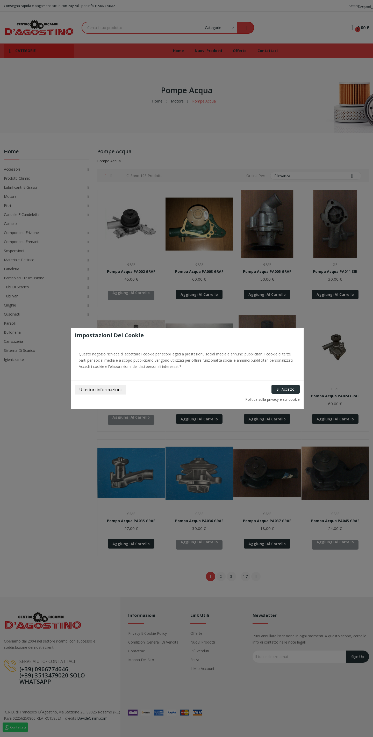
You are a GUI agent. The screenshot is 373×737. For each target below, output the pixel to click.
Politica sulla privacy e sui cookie (272, 399)
